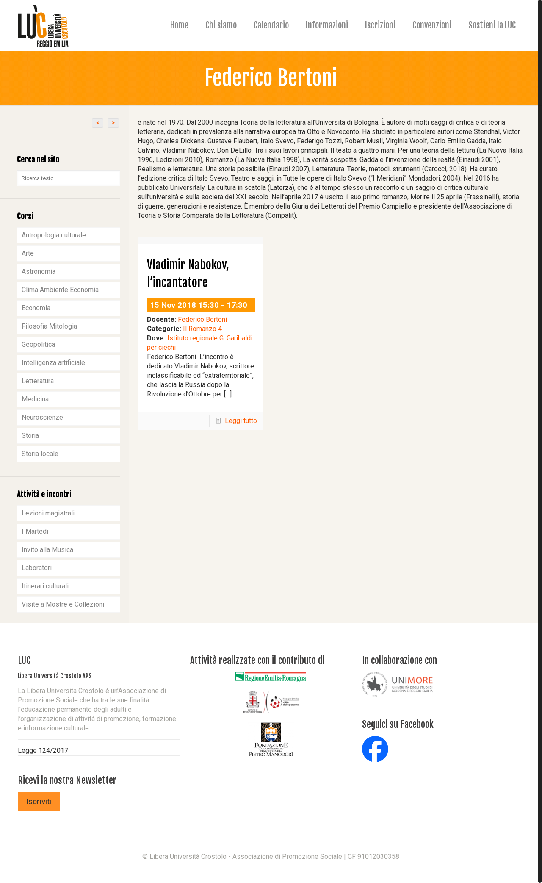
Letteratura (38, 381)
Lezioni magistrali (48, 513)
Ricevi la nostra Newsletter (67, 780)
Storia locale (40, 454)
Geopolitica (38, 344)
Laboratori (37, 568)
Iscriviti (38, 801)
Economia (36, 308)
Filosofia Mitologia (49, 326)
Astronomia (38, 271)
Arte (28, 253)
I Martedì (35, 531)
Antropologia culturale (54, 235)
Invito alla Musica (47, 550)
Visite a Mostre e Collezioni (63, 604)
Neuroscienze (42, 417)
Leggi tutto (241, 421)
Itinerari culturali (45, 586)
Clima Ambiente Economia (60, 290)
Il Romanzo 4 (202, 329)
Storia (30, 436)
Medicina (35, 399)
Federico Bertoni (202, 319)
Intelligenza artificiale (53, 363)
